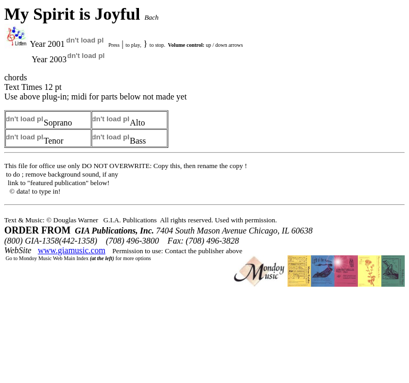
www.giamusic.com (71, 250)
